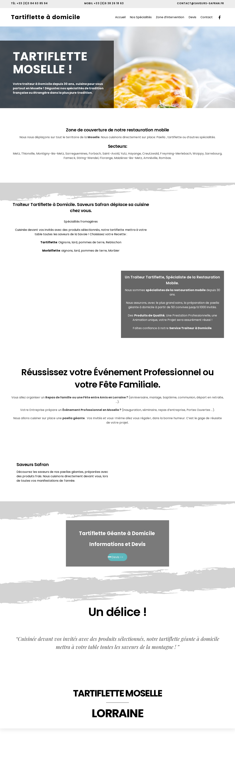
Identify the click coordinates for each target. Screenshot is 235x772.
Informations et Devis (117, 544)
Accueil (120, 17)
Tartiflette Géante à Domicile (117, 533)
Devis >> (117, 557)
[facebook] (219, 17)
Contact (206, 17)
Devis (192, 17)
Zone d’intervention (170, 17)
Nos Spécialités (141, 17)
